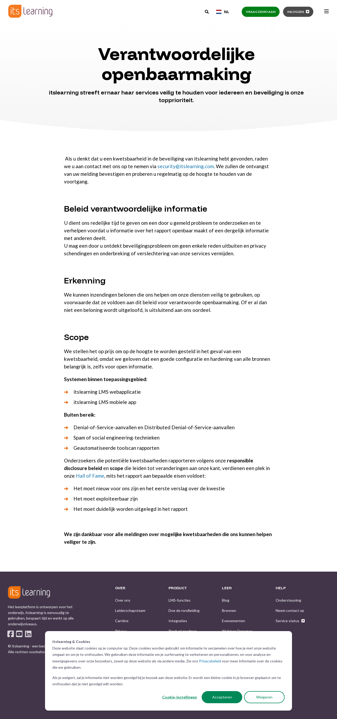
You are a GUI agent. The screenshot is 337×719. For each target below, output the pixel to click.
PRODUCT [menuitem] (177, 588)
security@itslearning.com (185, 166)
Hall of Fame (90, 476)
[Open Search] (207, 11)
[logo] (29, 592)
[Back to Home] (30, 11)
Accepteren (222, 697)
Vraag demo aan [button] (260, 12)
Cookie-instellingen (179, 697)
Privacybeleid (210, 661)
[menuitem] (122, 600)
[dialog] (168, 671)
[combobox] (222, 12)
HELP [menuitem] (281, 588)
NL (222, 11)
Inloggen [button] (295, 12)
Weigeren (264, 697)
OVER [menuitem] (120, 588)
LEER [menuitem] (227, 588)
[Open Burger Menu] (326, 11)
